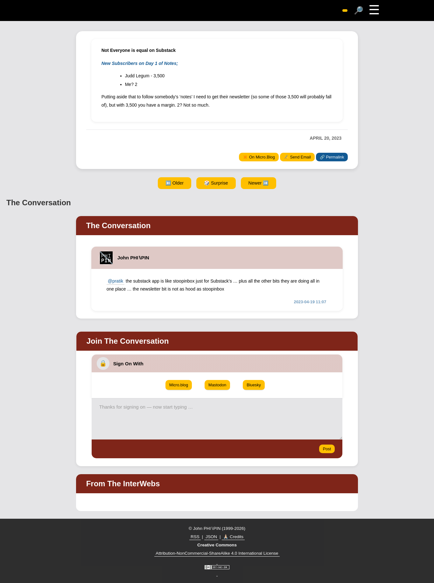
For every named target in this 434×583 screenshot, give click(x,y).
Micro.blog (178, 385)
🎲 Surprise (216, 183)
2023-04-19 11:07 (310, 301)
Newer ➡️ (258, 183)
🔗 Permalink (332, 157)
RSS (195, 536)
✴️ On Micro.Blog (259, 157)
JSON (211, 536)
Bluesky (254, 385)
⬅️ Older (174, 183)
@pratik (115, 281)
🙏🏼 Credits (233, 536)
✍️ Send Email (297, 157)
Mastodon (217, 385)
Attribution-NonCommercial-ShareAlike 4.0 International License (217, 553)
